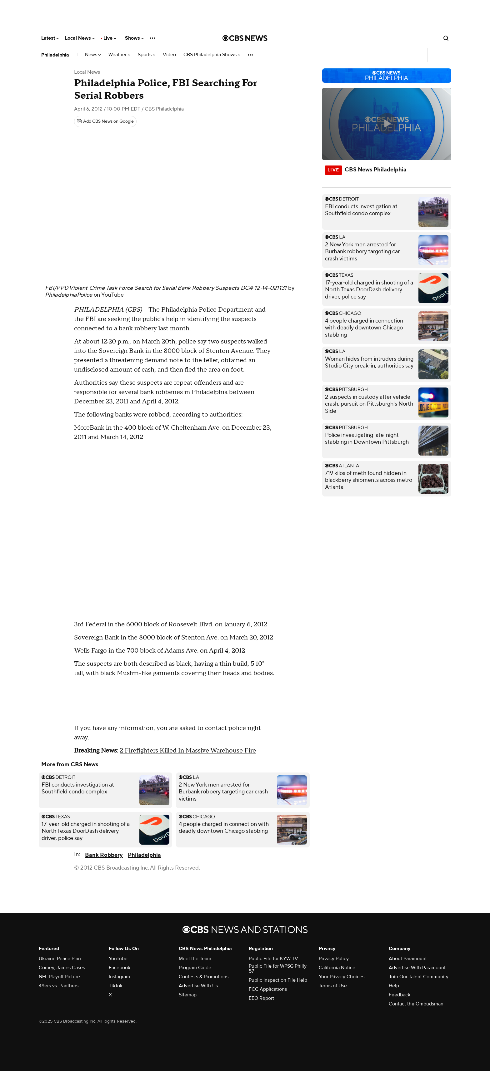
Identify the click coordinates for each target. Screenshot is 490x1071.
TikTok (115, 985)
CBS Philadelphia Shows (211, 55)
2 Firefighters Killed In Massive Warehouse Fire (188, 751)
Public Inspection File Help (278, 980)
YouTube (112, 295)
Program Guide (195, 967)
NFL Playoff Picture (59, 976)
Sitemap (188, 994)
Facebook (119, 967)
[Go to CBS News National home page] (245, 38)
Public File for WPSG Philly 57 (278, 969)
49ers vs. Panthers (58, 985)
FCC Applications (268, 989)
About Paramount (408, 958)
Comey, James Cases (62, 967)
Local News (80, 38)
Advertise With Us (198, 985)
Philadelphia (55, 55)
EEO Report (261, 998)
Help (394, 985)
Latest (50, 38)
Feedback (399, 994)
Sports (146, 55)
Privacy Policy (334, 958)
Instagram (119, 976)
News (93, 55)
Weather (119, 55)
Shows (134, 38)
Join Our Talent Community (418, 976)
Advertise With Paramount (417, 967)
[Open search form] (446, 38)
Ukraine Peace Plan (60, 958)
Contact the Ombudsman (416, 1003)
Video (169, 55)
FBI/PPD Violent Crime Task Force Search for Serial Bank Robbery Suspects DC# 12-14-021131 (166, 288)
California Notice (337, 967)
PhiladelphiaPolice (68, 295)
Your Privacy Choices (341, 976)
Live (109, 38)
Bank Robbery (104, 855)
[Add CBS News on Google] (105, 121)
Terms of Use (333, 985)
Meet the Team (195, 958)
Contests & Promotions (203, 976)
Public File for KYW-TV (273, 958)
